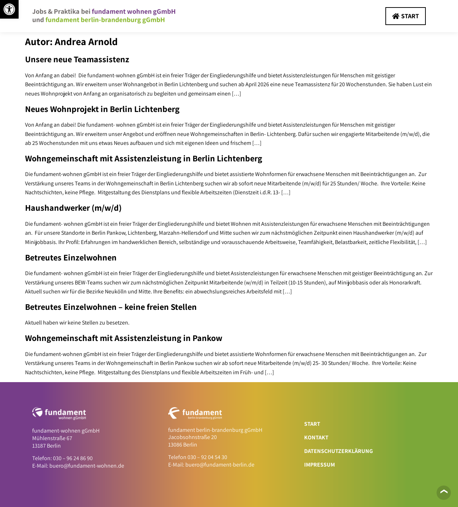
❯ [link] (443, 491)
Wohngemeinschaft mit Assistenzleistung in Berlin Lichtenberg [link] (143, 158)
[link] (9, 9)
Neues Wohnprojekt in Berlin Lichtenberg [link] (102, 108)
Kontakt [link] (316, 437)
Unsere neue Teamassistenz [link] (77, 59)
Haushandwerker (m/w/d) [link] (73, 207)
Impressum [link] (319, 464)
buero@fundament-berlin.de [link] (219, 464)
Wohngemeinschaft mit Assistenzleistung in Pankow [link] (123, 337)
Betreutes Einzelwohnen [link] (71, 257)
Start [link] (312, 424)
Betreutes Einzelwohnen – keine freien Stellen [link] (111, 306)
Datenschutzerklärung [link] (338, 451)
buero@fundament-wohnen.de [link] (86, 465)
